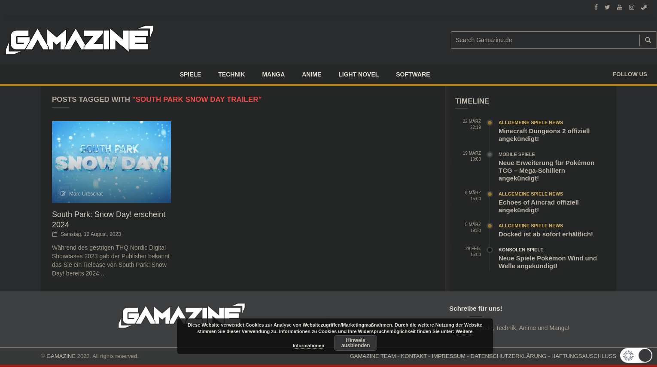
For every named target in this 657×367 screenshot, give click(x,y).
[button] (638, 355)
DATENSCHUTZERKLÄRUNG (509, 356)
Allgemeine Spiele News (531, 122)
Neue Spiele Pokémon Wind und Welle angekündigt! (548, 261)
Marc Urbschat (86, 194)
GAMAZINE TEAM (373, 356)
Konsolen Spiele (521, 249)
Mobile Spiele (517, 154)
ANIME (311, 74)
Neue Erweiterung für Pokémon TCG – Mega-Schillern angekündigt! (546, 170)
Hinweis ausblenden (355, 343)
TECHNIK (231, 74)
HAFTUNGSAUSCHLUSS (583, 356)
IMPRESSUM (448, 356)
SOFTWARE (413, 74)
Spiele (190, 74)
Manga (273, 74)
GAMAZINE (61, 356)
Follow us (630, 74)
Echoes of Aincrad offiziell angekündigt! (539, 206)
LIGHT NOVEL (358, 74)
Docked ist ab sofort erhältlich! (546, 234)
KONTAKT (414, 356)
